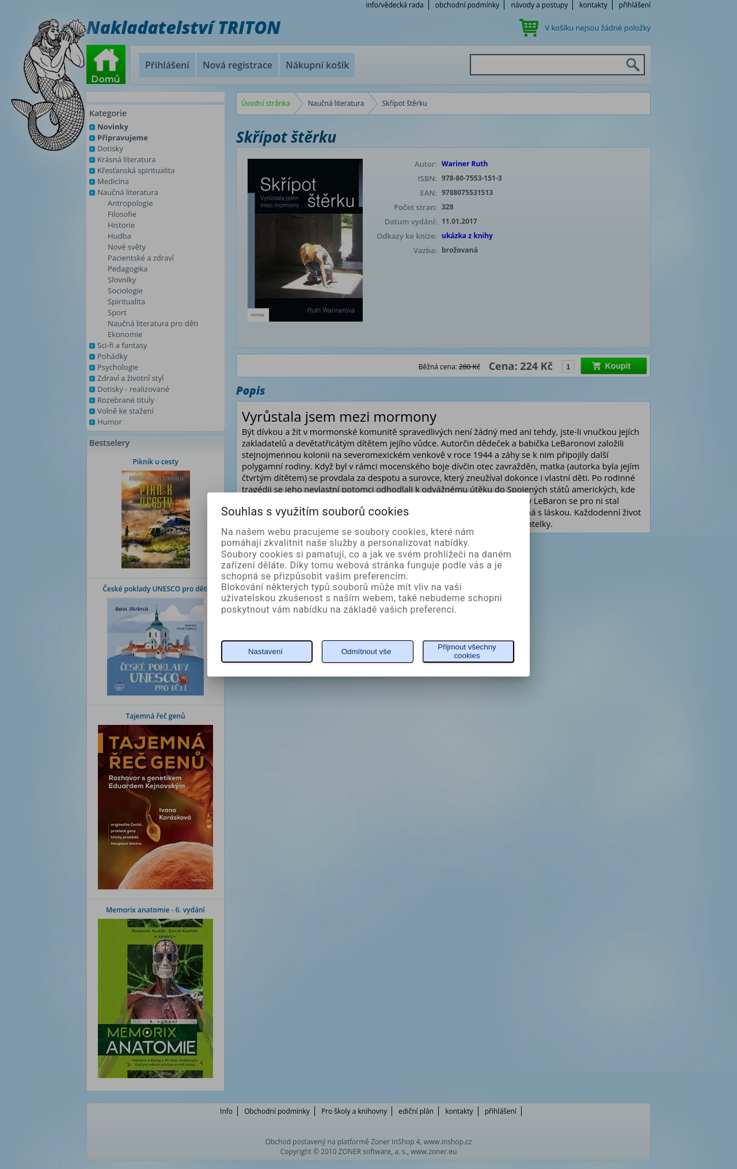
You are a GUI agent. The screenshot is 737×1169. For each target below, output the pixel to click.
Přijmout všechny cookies (467, 651)
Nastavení (265, 651)
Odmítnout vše (366, 651)
